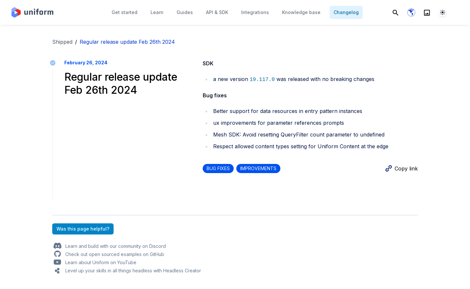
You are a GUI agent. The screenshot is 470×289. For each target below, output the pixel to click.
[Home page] (32, 12)
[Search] (396, 12)
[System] (442, 12)
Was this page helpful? (82, 229)
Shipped (62, 42)
